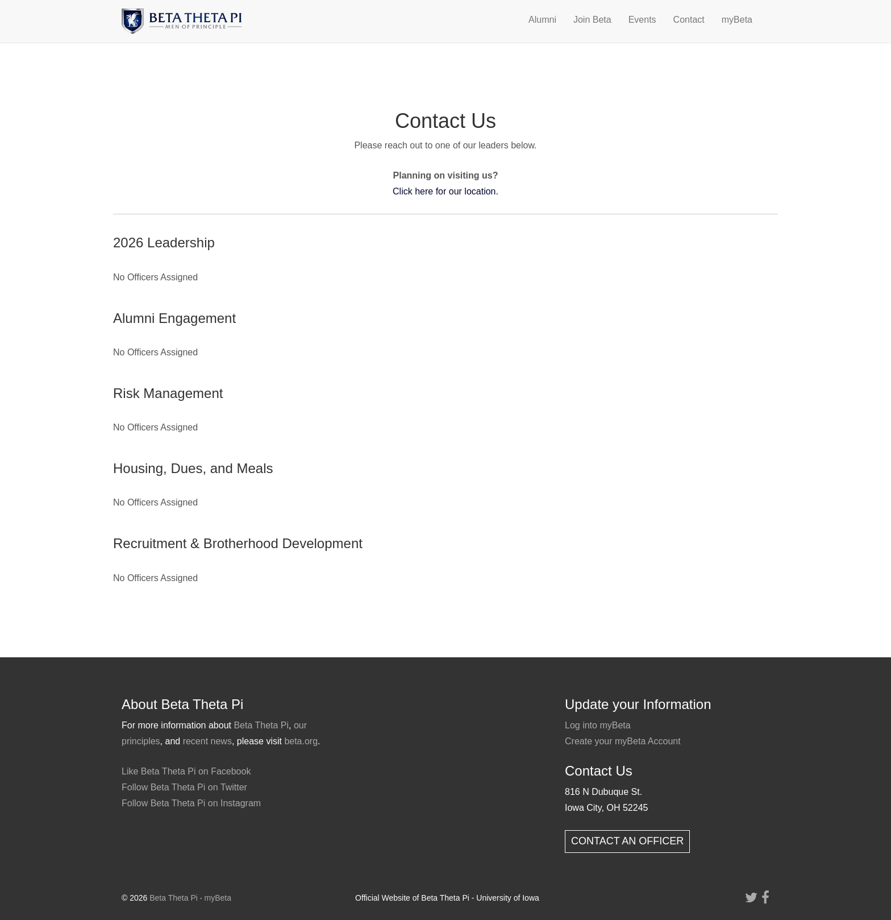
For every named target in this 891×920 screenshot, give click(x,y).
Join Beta (592, 19)
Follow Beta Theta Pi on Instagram (191, 803)
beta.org (301, 741)
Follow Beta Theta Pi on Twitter (184, 787)
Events (642, 19)
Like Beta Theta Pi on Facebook (186, 771)
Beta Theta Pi (261, 725)
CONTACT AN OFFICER (627, 841)
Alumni (542, 19)
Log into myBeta (598, 725)
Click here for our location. (445, 191)
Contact (689, 19)
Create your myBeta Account (623, 741)
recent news (207, 741)
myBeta (737, 19)
